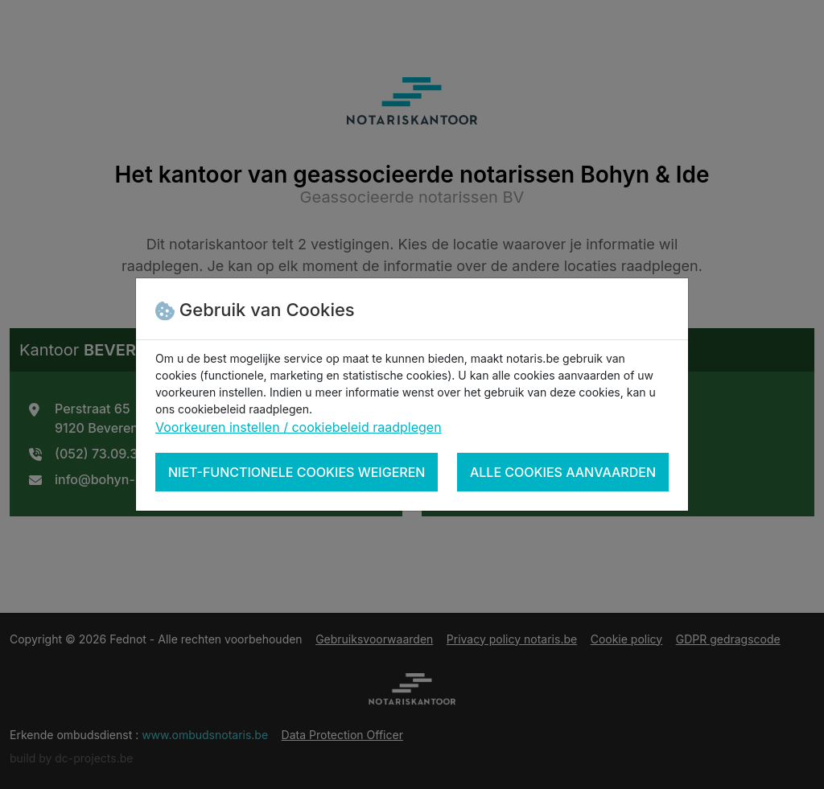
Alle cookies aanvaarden (563, 472)
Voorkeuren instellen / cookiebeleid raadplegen (298, 427)
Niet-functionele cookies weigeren (296, 472)
